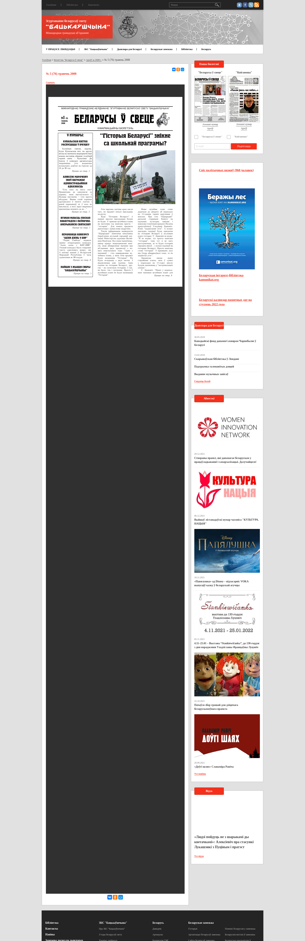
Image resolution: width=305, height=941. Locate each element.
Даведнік (156, 928)
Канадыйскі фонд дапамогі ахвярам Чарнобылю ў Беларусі (225, 343)
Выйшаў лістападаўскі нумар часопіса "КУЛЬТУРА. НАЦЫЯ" (226, 521)
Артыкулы (157, 934)
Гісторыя (192, 928)
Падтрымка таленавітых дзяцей (214, 366)
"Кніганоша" (241, 136)
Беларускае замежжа (161, 49)
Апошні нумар (210, 124)
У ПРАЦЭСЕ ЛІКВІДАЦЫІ (60, 49)
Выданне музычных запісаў (211, 374)
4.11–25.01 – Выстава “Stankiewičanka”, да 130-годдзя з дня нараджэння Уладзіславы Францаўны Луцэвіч (226, 645)
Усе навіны (200, 773)
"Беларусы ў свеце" (211, 136)
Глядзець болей (202, 381)
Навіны (50, 934)
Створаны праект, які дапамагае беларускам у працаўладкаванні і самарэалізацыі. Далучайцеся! (225, 460)
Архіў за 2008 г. (94, 60)
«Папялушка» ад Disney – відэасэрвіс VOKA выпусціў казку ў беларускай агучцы (221, 583)
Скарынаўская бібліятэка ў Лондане (216, 359)
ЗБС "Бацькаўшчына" (96, 49)
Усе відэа (199, 856)
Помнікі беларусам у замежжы (240, 928)
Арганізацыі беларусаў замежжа (204, 934)
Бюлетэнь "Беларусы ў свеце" (68, 60)
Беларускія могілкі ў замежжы (240, 934)
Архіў (210, 128)
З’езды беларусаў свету (110, 934)
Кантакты (93, 5)
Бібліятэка (72, 5)
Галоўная (51, 5)
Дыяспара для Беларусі (129, 49)
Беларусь (206, 49)
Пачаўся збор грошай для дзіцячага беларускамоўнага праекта (216, 707)
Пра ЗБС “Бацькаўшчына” (112, 928)
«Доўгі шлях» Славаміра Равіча (214, 766)
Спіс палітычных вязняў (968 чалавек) (226, 170)
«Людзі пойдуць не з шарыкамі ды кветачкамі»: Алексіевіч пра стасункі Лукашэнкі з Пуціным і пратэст (224, 842)
